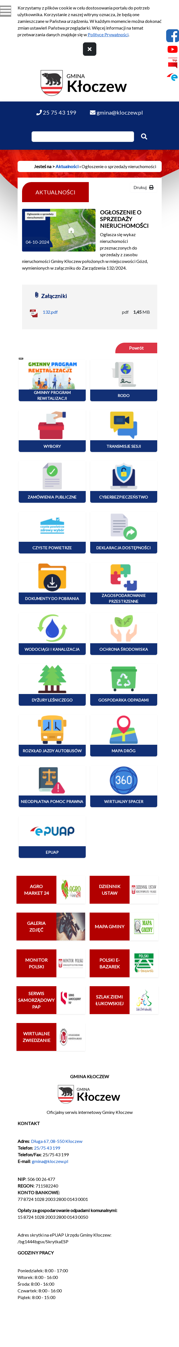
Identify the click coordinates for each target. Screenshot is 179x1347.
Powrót (136, 347)
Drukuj (143, 187)
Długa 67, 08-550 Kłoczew (56, 1141)
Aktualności (67, 166)
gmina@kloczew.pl (50, 1161)
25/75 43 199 (47, 1147)
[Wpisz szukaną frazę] (83, 136)
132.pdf (50, 312)
